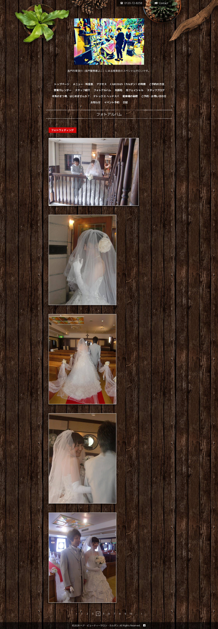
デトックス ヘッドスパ (106, 96)
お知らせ (96, 102)
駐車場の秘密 (130, 96)
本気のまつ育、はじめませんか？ (71, 96)
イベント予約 (111, 102)
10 (130, 613)
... (136, 613)
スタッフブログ (156, 90)
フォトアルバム (102, 90)
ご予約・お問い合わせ (153, 96)
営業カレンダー (62, 90)
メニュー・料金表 (83, 84)
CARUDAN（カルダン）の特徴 (127, 84)
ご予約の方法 (156, 84)
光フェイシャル (134, 90)
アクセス (101, 84)
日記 (125, 102)
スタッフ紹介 (82, 90)
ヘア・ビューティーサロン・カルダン (99, 625)
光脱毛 (118, 90)
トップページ (61, 84)
